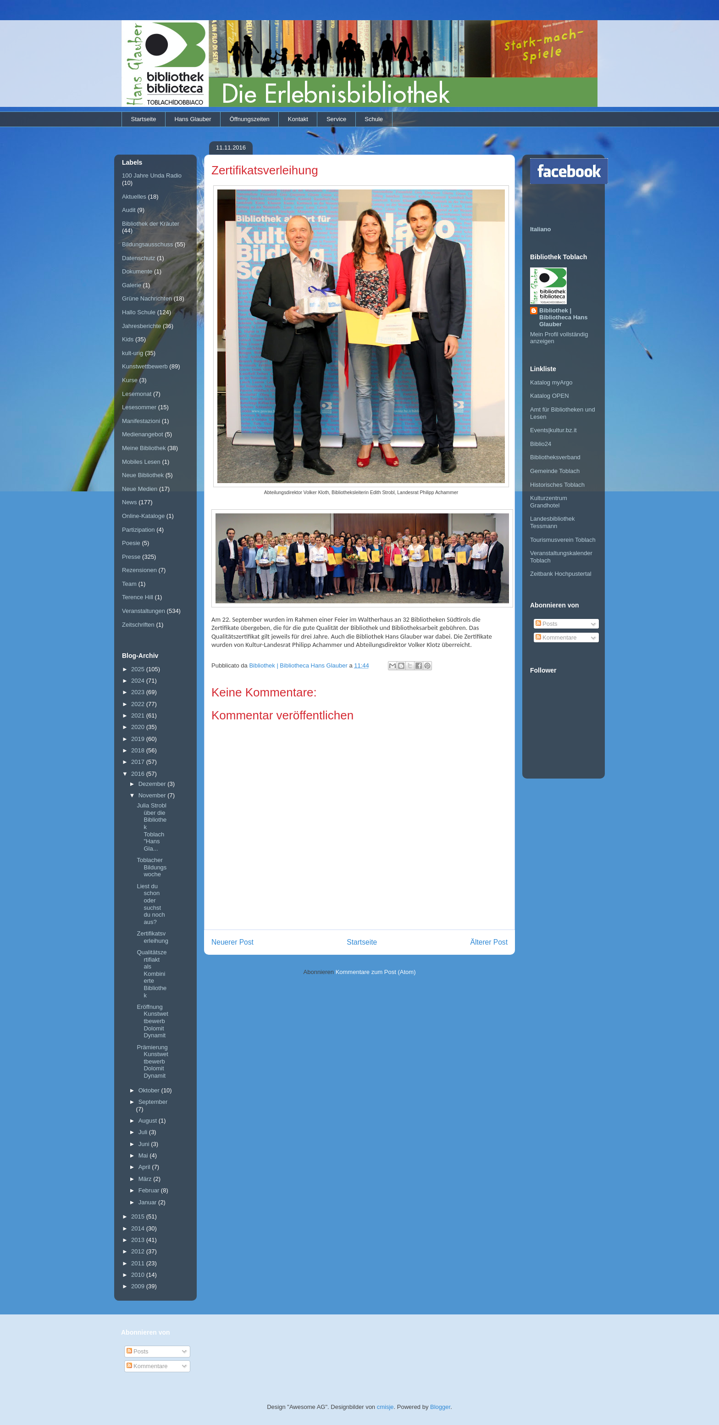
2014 (138, 1228)
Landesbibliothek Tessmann (552, 522)
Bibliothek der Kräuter (150, 223)
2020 (138, 727)
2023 (138, 692)
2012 (138, 1251)
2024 (138, 680)
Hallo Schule (138, 312)
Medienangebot (142, 434)
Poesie (131, 543)
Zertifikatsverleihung (152, 937)
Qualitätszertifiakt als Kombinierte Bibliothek (151, 974)
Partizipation (138, 529)
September (153, 1101)
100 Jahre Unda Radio (152, 175)
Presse (131, 556)
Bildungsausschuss (147, 244)
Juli (143, 1132)
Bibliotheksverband (555, 457)
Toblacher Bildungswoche (151, 867)
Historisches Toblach (557, 484)
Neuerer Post (232, 942)
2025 (138, 669)
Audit (129, 209)
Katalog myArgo (551, 382)
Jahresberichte (141, 326)
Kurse (130, 380)
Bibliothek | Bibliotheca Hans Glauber (563, 317)
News (129, 502)
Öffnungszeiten (250, 119)
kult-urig (132, 353)
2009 (138, 1286)
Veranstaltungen (143, 610)
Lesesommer (139, 407)
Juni (144, 1144)
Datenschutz (138, 258)
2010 (138, 1274)
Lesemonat (136, 393)
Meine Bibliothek (144, 448)
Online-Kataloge (143, 515)
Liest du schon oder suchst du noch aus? (151, 904)
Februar (149, 1190)
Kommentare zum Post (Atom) (376, 972)
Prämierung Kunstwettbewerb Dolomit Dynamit (152, 1061)
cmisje (385, 1406)
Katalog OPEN (549, 395)
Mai (144, 1155)
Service (336, 119)
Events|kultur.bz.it (553, 430)
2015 (138, 1216)
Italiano (540, 229)
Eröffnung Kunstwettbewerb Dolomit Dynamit (152, 1021)
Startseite (143, 119)
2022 (138, 704)
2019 (138, 738)
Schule (374, 119)
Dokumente (137, 271)
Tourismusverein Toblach (563, 539)
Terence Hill (137, 597)
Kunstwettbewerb (145, 366)
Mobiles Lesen (141, 461)
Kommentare (556, 637)
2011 (138, 1263)
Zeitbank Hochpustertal (561, 573)
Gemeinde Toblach (555, 471)
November (153, 795)
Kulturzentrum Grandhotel (548, 502)
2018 (138, 750)
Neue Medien (139, 488)
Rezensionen (139, 570)
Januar (148, 1202)
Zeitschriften (138, 624)
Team (129, 583)
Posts (547, 623)
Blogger (440, 1406)
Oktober (149, 1090)
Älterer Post (489, 942)
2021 (138, 715)
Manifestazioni (141, 420)
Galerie (131, 285)
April (145, 1166)
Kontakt (298, 119)
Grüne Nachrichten (147, 298)
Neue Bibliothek (143, 475)
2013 (138, 1239)
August (148, 1120)
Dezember (153, 783)
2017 (138, 761)
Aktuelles (134, 196)
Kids (127, 339)
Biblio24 (540, 443)
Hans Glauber (192, 119)
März (146, 1178)
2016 (138, 773)
